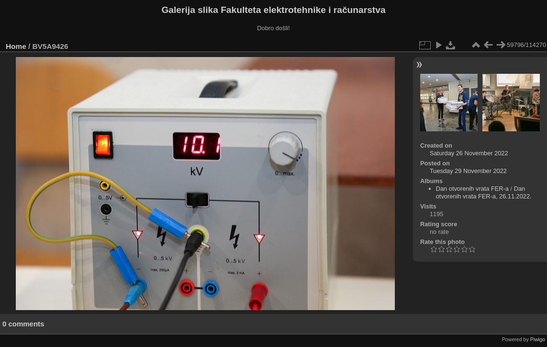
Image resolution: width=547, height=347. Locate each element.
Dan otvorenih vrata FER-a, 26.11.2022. (484, 192)
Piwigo (537, 339)
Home (16, 46)
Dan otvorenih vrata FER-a (472, 188)
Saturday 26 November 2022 (469, 153)
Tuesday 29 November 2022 (468, 170)
